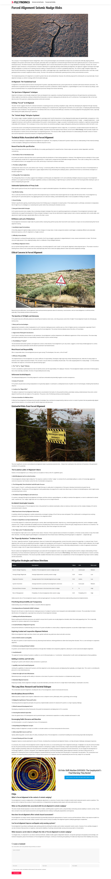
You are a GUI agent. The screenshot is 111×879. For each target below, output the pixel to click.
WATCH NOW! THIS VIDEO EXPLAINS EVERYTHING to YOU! (79, 777)
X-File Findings (21, 2)
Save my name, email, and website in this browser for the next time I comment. (29, 870)
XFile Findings (79, 129)
